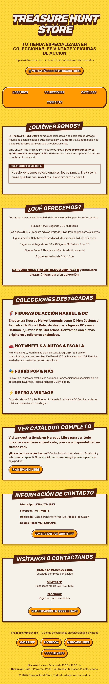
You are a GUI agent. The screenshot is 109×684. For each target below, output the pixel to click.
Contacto (54, 102)
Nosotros (20, 92)
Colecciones (54, 92)
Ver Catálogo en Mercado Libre (54, 71)
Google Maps (54, 653)
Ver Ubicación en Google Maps (54, 611)
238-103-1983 (45, 504)
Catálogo (88, 92)
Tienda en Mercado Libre (54, 569)
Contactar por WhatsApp (54, 533)
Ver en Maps (47, 522)
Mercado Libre (78, 642)
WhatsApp (54, 582)
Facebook (54, 594)
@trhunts (42, 510)
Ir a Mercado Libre (26, 469)
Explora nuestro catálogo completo (45, 270)
